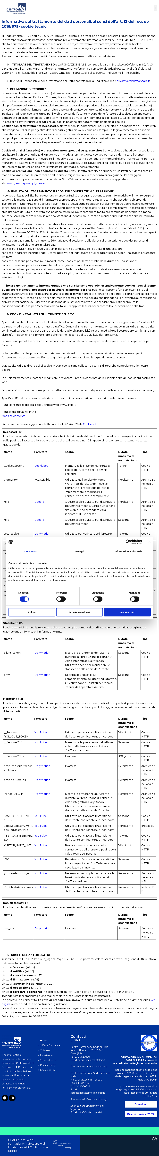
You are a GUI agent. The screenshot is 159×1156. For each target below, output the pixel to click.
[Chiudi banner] (149, 542)
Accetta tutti (127, 612)
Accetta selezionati (79, 612)
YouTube (40, 732)
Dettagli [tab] (79, 551)
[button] (155, 8)
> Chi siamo (44, 1050)
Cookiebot (89, 424)
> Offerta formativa (49, 1045)
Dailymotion (42, 533)
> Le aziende (45, 1055)
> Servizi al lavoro (47, 1060)
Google (39, 501)
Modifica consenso (13, 416)
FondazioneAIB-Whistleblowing (88, 1099)
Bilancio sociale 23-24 (141, 1114)
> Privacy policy (47, 1065)
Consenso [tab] (30, 551)
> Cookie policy (46, 1070)
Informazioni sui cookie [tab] (128, 551)
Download (141, 1104)
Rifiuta (32, 612)
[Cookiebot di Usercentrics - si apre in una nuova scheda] (128, 542)
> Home (42, 1040)
